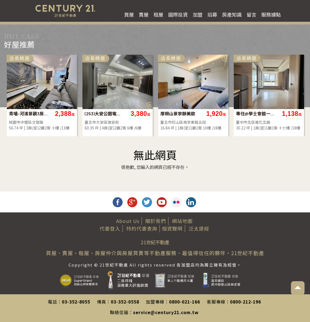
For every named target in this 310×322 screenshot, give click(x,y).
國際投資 (178, 14)
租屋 (158, 14)
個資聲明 (172, 228)
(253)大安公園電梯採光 (104, 113)
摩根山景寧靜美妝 (177, 113)
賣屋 (144, 14)
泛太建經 (199, 228)
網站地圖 (182, 220)
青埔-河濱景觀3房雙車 (28, 113)
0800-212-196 (245, 301)
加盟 (197, 14)
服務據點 (271, 14)
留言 (251, 14)
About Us (127, 220)
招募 (212, 14)
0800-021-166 (184, 301)
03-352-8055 (76, 301)
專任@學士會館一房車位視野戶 (255, 113)
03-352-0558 (125, 301)
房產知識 (232, 14)
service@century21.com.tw (166, 312)
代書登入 (110, 228)
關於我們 (155, 220)
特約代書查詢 (141, 228)
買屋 (129, 14)
